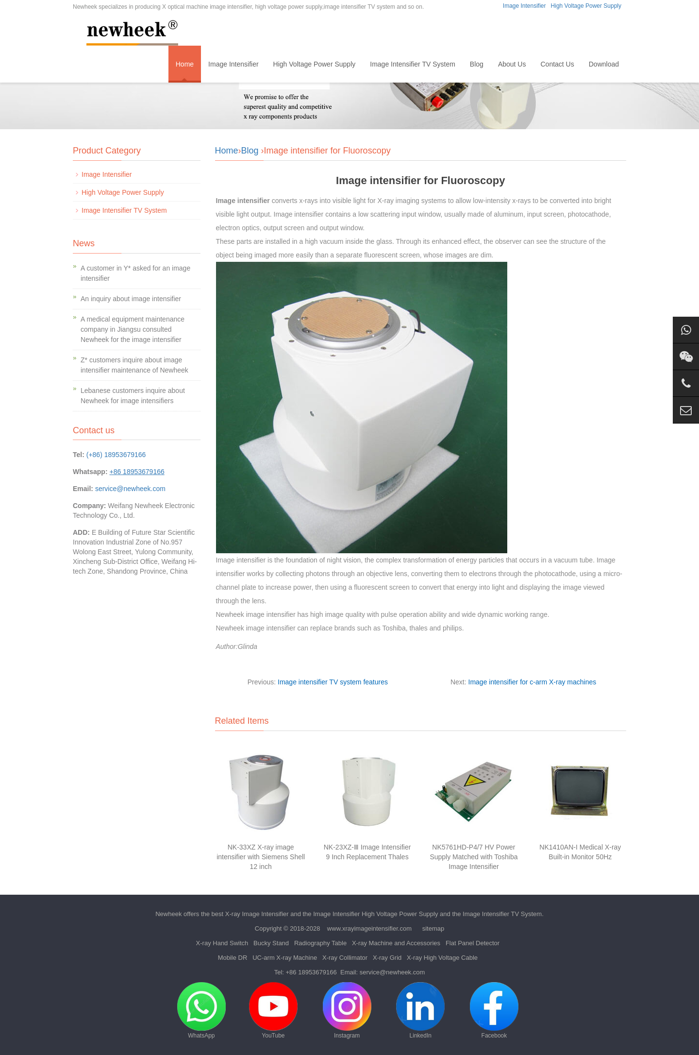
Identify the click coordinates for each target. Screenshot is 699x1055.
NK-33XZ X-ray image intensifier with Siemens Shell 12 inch (260, 856)
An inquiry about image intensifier (131, 299)
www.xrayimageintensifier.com (369, 928)
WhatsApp (201, 1010)
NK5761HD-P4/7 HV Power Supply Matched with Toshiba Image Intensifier (473, 856)
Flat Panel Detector (472, 943)
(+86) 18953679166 (116, 455)
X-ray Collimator (344, 957)
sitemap (433, 928)
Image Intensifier (524, 5)
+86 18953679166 (311, 972)
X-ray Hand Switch (222, 943)
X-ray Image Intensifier (257, 914)
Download (604, 64)
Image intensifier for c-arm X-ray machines (532, 682)
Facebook (494, 1010)
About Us (512, 64)
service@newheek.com (130, 489)
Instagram (347, 1010)
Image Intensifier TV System (412, 64)
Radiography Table (320, 943)
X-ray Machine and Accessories (396, 943)
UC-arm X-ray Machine (284, 957)
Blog (476, 64)
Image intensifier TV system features (333, 682)
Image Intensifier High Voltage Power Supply (375, 914)
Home (185, 64)
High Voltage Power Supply (586, 5)
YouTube (273, 1010)
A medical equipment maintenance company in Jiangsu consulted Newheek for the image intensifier (132, 329)
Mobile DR (233, 957)
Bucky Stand (271, 943)
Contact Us (557, 64)
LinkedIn (420, 1010)
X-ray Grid (387, 957)
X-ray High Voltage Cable (442, 957)
